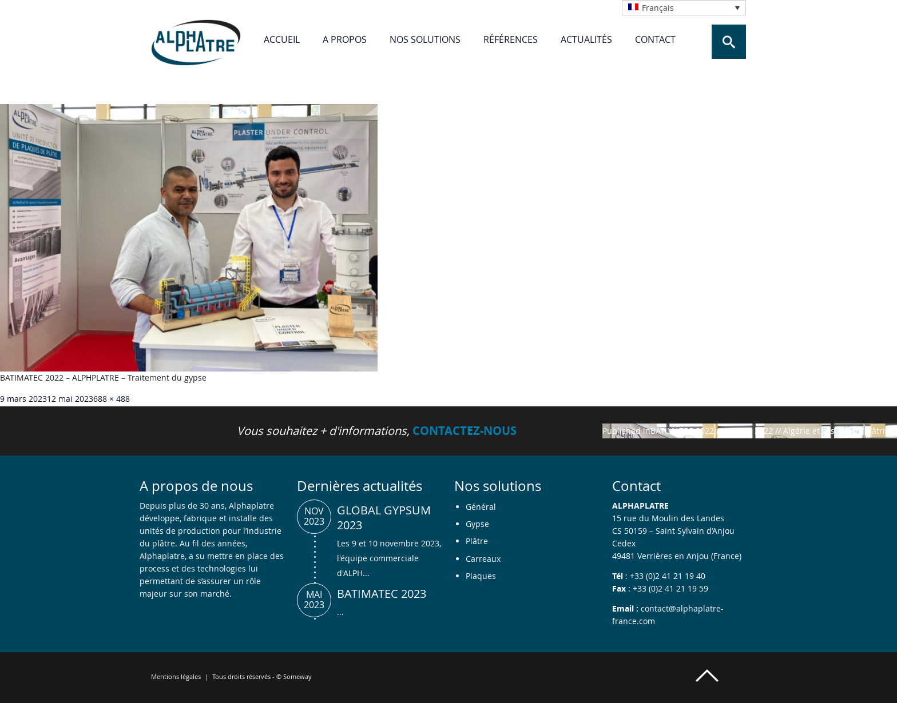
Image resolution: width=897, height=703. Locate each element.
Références (510, 39)
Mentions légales (176, 676)
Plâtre (477, 541)
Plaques (481, 575)
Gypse (477, 523)
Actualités (586, 39)
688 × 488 (111, 398)
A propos (345, 39)
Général (481, 506)
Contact (655, 39)
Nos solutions (425, 39)
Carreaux (483, 558)
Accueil (282, 39)
